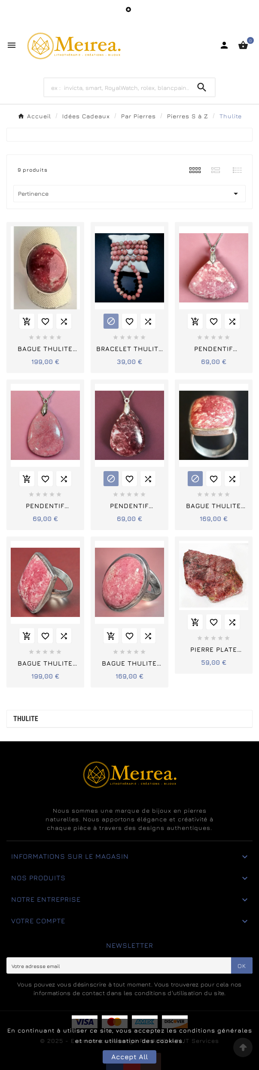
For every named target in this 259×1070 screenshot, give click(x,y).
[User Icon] (224, 45)
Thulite (25, 719)
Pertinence (129, 193)
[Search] (116, 87)
